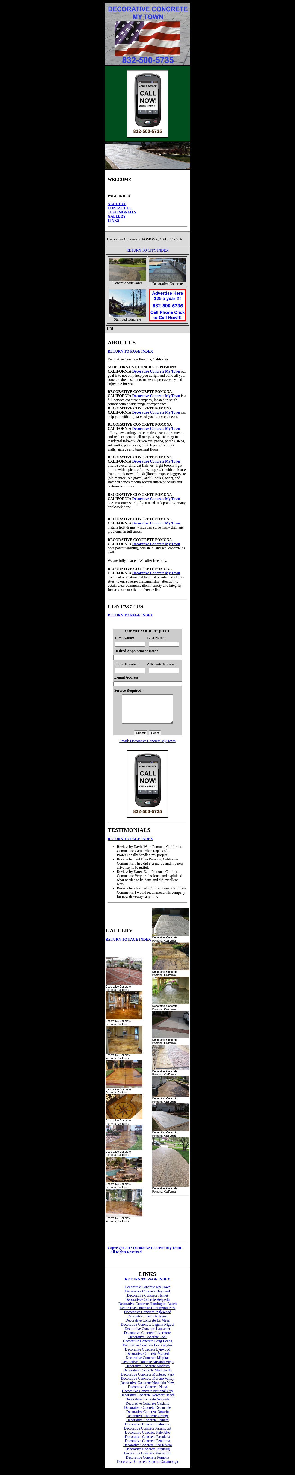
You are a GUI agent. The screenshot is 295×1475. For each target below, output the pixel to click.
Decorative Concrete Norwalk (147, 1405)
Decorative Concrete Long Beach (147, 1347)
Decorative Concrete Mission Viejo (147, 1367)
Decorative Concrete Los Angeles (147, 1351)
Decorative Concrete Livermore (147, 1338)
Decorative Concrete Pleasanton (147, 1459)
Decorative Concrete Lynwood (147, 1355)
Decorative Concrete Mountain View (147, 1388)
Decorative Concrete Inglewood (147, 1317)
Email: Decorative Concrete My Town (147, 746)
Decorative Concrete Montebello (147, 1376)
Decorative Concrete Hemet (147, 1301)
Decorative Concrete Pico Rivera (147, 1450)
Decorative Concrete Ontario (147, 1417)
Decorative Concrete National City (147, 1396)
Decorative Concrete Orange (147, 1421)
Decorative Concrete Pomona (147, 1463)
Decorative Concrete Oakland (147, 1409)
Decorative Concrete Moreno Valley (147, 1384)
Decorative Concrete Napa (147, 1392)
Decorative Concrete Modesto (147, 1371)
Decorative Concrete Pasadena (147, 1442)
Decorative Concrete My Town (156, 371)
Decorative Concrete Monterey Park (147, 1380)
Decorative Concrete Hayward (147, 1297)
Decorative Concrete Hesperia (147, 1305)
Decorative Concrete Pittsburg (147, 1455)
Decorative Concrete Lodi (147, 1342)
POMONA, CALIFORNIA (161, 239)
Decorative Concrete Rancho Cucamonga (147, 1467)
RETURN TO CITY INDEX (147, 250)
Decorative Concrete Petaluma (147, 1446)
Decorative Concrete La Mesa (147, 1326)
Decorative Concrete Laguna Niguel (147, 1330)
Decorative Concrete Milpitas (147, 1363)
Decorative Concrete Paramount (147, 1434)
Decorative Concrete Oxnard (147, 1425)
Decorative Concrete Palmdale (147, 1430)
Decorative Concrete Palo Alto (147, 1438)
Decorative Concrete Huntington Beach (147, 1309)
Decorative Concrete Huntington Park (147, 1313)
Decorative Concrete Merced (147, 1359)
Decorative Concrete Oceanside (147, 1413)
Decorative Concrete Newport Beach (147, 1401)
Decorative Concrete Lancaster (147, 1334)
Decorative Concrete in (124, 239)
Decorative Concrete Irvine (147, 1322)
